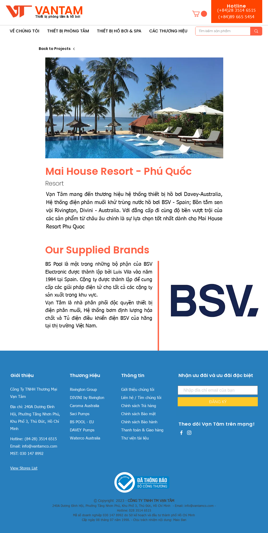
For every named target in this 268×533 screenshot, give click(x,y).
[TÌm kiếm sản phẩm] (219, 31)
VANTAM (59, 10)
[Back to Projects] (57, 49)
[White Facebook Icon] (181, 433)
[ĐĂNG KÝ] (218, 401)
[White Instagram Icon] (189, 433)
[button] (199, 14)
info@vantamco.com (39, 446)
